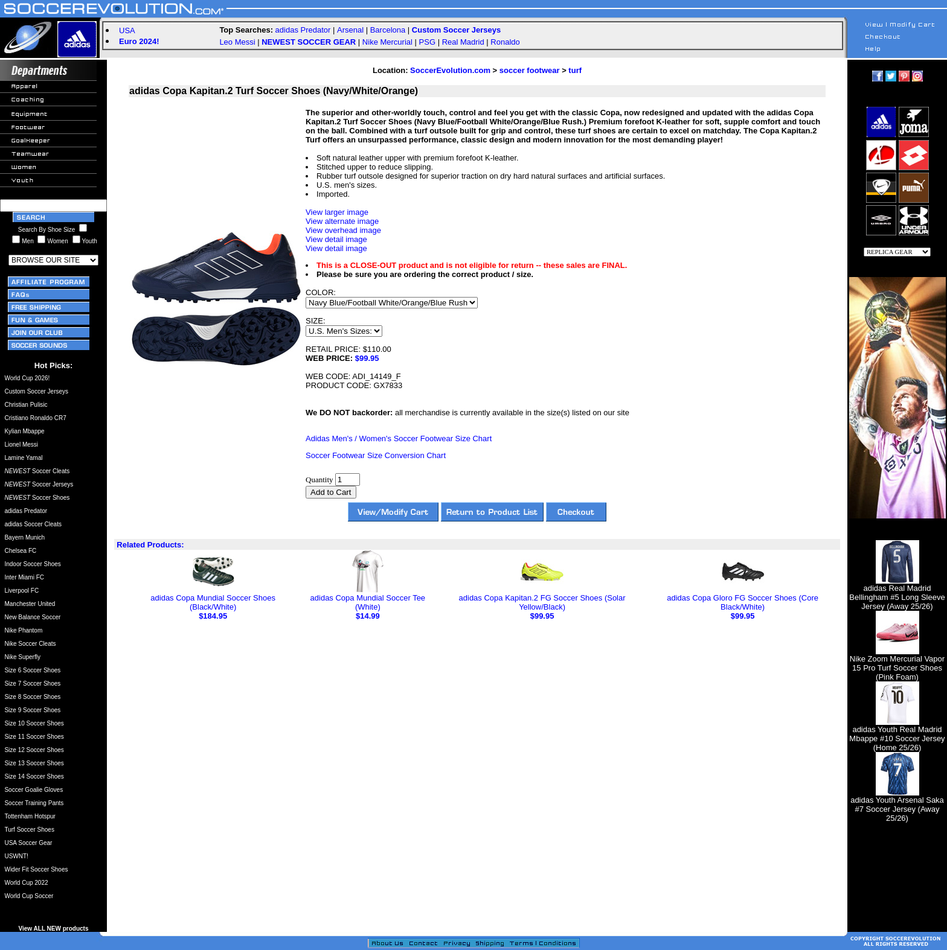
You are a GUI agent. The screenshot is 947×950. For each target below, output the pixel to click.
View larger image (337, 212)
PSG (427, 41)
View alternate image (342, 221)
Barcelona (388, 29)
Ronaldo (504, 41)
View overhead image (343, 230)
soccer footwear (529, 70)
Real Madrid (463, 41)
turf (575, 70)
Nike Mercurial (387, 41)
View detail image (336, 239)
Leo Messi (237, 41)
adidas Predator (303, 29)
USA (127, 30)
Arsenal (350, 29)
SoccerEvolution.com (450, 70)
